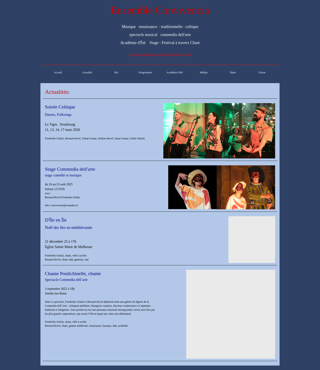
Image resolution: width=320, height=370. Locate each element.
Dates (233, 72)
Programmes (145, 72)
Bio (116, 72)
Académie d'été (174, 72)
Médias (204, 72)
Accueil (58, 72)
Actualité (87, 72)
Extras (262, 72)
